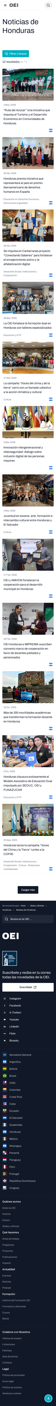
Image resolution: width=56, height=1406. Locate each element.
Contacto (7, 1362)
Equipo (6, 1220)
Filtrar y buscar (16, 53)
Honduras (6, 910)
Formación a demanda (14, 1306)
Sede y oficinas (37, 906)
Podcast (6, 1288)
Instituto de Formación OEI (16, 1300)
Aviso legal (8, 1381)
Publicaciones (9, 1257)
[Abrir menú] (5, 5)
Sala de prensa (10, 1356)
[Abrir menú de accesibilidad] (48, 1398)
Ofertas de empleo (11, 1338)
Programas (8, 1245)
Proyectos (7, 1251)
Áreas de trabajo (10, 1239)
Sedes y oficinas (10, 1226)
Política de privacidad (13, 1375)
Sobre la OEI (8, 1208)
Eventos (6, 1275)
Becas (5, 1318)
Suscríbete (28, 987)
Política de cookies (12, 1387)
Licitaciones (8, 1344)
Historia (6, 1214)
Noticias (6, 1281)
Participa (7, 1350)
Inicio (23, 906)
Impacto (6, 1263)
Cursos (6, 1312)
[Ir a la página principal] (13, 5)
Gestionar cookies (11, 1393)
